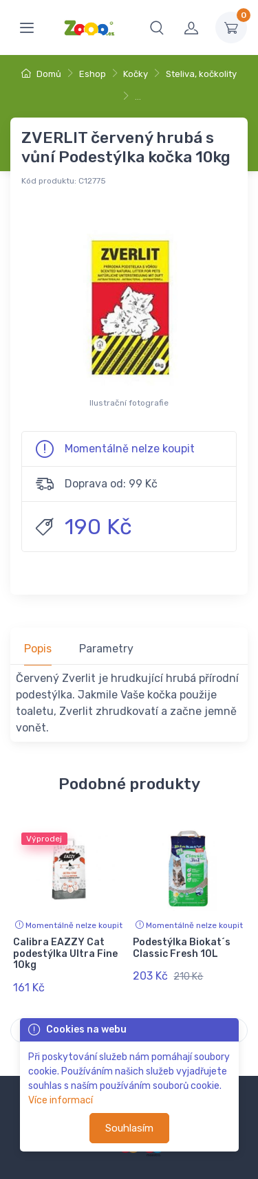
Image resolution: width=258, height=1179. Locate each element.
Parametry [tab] (106, 648)
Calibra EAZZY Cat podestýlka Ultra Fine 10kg (65, 953)
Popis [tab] (38, 648)
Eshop (92, 74)
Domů (41, 74)
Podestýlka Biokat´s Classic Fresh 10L (181, 948)
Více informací (60, 1100)
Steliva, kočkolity (201, 74)
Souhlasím (129, 1128)
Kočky (135, 74)
